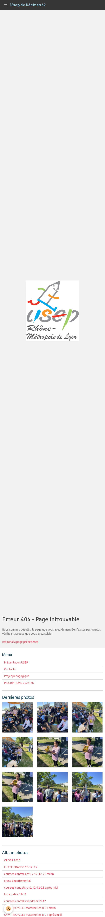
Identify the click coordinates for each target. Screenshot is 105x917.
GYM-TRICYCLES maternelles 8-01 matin (30, 908)
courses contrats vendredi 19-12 (25, 901)
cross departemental (17, 880)
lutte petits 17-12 (15, 894)
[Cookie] (8, 908)
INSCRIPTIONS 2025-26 (19, 683)
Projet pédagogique (16, 676)
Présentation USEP (16, 662)
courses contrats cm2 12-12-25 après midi (31, 887)
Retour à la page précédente (20, 642)
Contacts (10, 669)
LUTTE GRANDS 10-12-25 (20, 867)
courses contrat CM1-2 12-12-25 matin (29, 874)
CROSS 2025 (12, 860)
